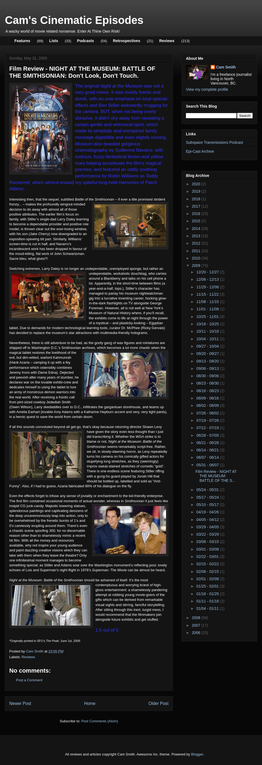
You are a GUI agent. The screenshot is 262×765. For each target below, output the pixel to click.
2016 (196, 213)
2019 (196, 191)
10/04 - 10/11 (208, 339)
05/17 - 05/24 (208, 497)
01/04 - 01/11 (208, 608)
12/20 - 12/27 (208, 272)
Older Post (158, 703)
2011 (196, 251)
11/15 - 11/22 (208, 294)
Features (22, 41)
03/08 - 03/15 (208, 541)
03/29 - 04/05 (208, 527)
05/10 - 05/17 (208, 504)
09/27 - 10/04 (208, 346)
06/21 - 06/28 (208, 443)
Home (90, 703)
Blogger (197, 754)
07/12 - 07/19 (208, 428)
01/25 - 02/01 (208, 586)
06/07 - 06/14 (208, 457)
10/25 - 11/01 (208, 316)
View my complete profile (207, 89)
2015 (196, 221)
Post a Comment (29, 680)
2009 (196, 265)
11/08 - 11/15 (208, 301)
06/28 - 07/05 (208, 435)
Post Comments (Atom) (99, 721)
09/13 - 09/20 (208, 361)
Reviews (166, 41)
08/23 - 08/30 (208, 383)
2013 (196, 236)
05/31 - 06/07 (208, 465)
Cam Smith (226, 67)
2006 (196, 632)
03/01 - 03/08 (208, 549)
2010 (196, 258)
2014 (196, 228)
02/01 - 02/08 (208, 579)
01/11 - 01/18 (208, 601)
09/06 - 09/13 (208, 368)
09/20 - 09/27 (208, 353)
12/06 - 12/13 (208, 279)
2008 (196, 618)
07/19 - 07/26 (208, 420)
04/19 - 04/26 (208, 512)
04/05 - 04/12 (208, 519)
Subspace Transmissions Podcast (214, 142)
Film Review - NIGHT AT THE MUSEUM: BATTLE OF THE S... (216, 476)
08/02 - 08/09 (208, 405)
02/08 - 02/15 (208, 571)
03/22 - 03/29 (208, 534)
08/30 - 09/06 (208, 376)
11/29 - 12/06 (208, 287)
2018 (196, 199)
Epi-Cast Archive (200, 151)
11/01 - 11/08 (208, 309)
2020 (196, 184)
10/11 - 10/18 (208, 331)
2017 (196, 206)
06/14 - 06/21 (208, 450)
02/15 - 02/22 (208, 564)
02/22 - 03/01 (208, 556)
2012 (196, 243)
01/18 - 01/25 (208, 594)
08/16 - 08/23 (208, 391)
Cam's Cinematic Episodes (74, 20)
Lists (53, 41)
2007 (196, 625)
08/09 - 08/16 (208, 398)
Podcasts (85, 41)
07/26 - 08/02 (208, 413)
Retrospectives (126, 41)
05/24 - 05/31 (208, 490)
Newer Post (20, 703)
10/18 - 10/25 (208, 324)
